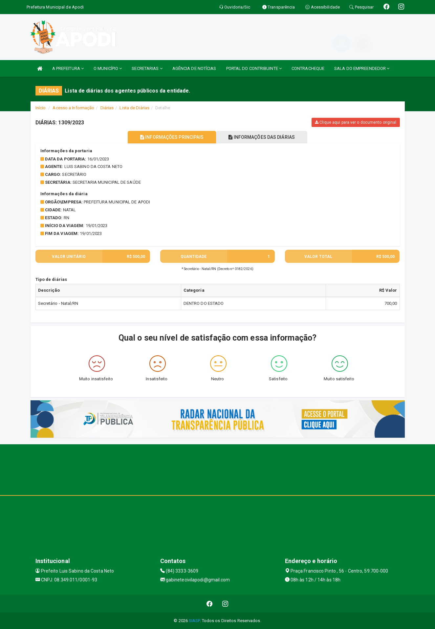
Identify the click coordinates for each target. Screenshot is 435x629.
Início (40, 107)
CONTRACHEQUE (308, 68)
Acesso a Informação (73, 107)
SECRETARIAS (147, 68)
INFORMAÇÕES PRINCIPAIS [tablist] (170, 137)
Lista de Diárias (134, 107)
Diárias (107, 107)
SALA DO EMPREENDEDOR (361, 68)
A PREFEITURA (68, 68)
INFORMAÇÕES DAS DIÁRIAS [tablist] (263, 137)
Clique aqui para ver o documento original (355, 122)
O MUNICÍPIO (108, 68)
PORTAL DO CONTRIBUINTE (254, 68)
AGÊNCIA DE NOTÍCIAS (194, 68)
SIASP (194, 620)
